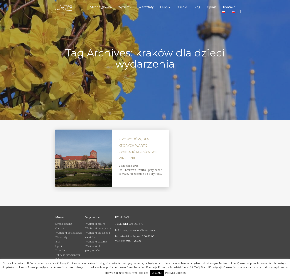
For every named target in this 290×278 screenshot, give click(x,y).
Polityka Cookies (175, 272)
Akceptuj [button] (157, 272)
